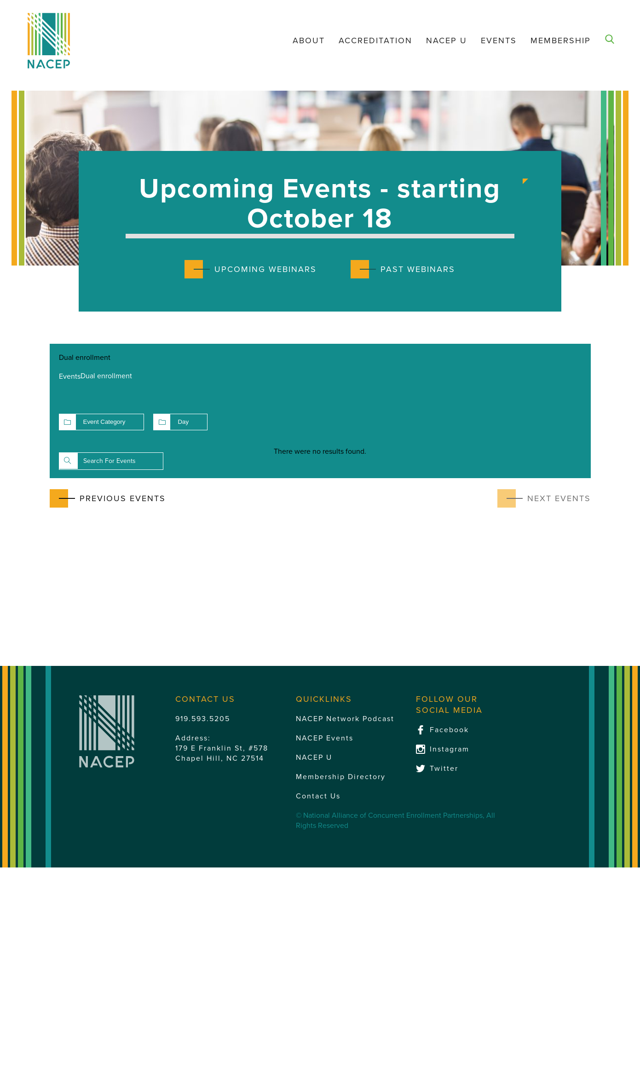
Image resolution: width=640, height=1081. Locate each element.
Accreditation (375, 40)
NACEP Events (324, 738)
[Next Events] (544, 498)
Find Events (68, 460)
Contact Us (318, 796)
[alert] (320, 451)
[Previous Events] (108, 498)
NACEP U (446, 40)
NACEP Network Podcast (345, 718)
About (309, 40)
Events (499, 40)
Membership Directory (341, 776)
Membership (560, 40)
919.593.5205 (202, 718)
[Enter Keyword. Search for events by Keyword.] (111, 461)
